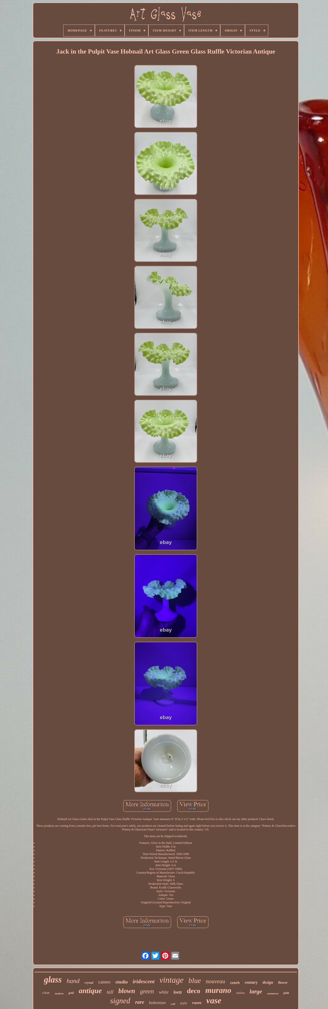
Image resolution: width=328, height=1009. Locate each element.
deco (193, 991)
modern (59, 993)
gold (71, 993)
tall (110, 992)
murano (218, 990)
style (183, 1003)
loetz (177, 992)
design (268, 982)
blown (126, 991)
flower (283, 982)
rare (139, 1002)
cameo (104, 981)
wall (173, 1004)
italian (240, 993)
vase (213, 1000)
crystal (88, 982)
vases (196, 1002)
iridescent (144, 981)
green (147, 991)
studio (121, 981)
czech (235, 983)
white (163, 992)
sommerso (272, 993)
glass (53, 979)
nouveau (215, 981)
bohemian (157, 1002)
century (251, 982)
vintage (172, 980)
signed (120, 1000)
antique (90, 990)
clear (46, 993)
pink (286, 993)
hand (73, 980)
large (256, 991)
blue (195, 980)
